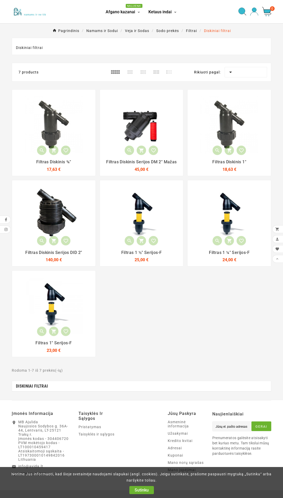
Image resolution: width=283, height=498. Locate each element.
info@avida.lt (30, 466)
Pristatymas (90, 427)
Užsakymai (178, 433)
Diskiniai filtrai (32, 386)
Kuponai (175, 455)
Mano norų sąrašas (186, 462)
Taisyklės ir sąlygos (97, 434)
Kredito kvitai (180, 441)
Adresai (175, 448)
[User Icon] (254, 12)
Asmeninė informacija (178, 424)
